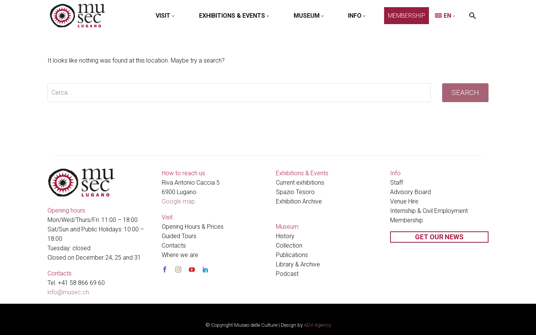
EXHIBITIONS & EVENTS (234, 15)
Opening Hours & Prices (193, 226)
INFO (357, 15)
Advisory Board (410, 192)
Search (465, 92)
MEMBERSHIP (406, 15)
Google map (178, 201)
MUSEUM (309, 15)
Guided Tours (179, 236)
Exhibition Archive (299, 201)
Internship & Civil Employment (429, 210)
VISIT (166, 15)
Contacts (174, 245)
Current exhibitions (300, 182)
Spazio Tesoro (295, 192)
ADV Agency (317, 325)
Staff (396, 182)
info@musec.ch (68, 292)
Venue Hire (404, 201)
